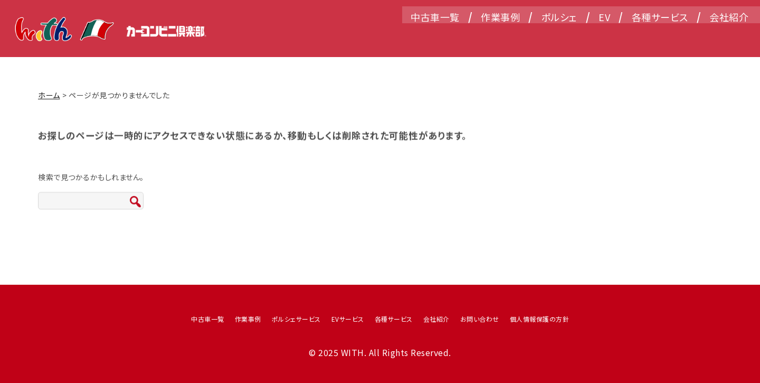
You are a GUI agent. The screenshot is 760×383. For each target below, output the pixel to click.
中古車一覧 (422, 34)
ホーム (49, 95)
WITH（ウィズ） (113, 31)
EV (591, 34)
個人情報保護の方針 (539, 318)
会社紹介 (716, 34)
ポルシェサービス (296, 318)
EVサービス (347, 318)
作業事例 (487, 34)
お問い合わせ (479, 318)
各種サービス (647, 34)
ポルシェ (547, 34)
